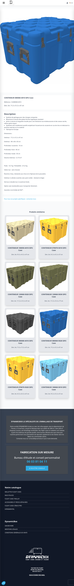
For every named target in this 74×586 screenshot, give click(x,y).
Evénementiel (10, 509)
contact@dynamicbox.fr (36, 438)
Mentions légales (11, 529)
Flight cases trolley (12, 499)
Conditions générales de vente (16, 533)
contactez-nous (31, 199)
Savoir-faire (9, 526)
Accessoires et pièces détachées (16, 502)
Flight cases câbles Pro (13, 506)
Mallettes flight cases (13, 492)
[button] (4, 583)
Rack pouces (9, 495)
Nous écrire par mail (37, 575)
